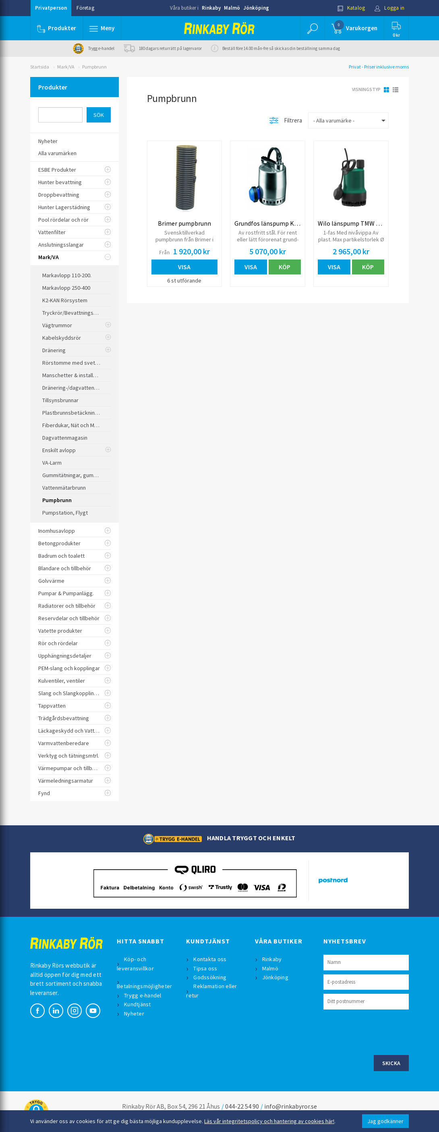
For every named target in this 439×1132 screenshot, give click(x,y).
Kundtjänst (137, 1004)
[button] (102, 28)
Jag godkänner (385, 1121)
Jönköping (256, 7)
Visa (184, 267)
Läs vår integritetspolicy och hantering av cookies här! (269, 1121)
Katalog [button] (351, 7)
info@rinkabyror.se (290, 1106)
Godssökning (209, 977)
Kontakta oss (209, 959)
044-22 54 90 (242, 1106)
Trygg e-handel (143, 995)
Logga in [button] (389, 7)
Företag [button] (85, 7)
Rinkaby (211, 7)
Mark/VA (65, 67)
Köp (284, 267)
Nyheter (134, 1013)
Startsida (39, 67)
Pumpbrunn (94, 67)
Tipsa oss (205, 968)
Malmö (232, 7)
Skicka (391, 1063)
